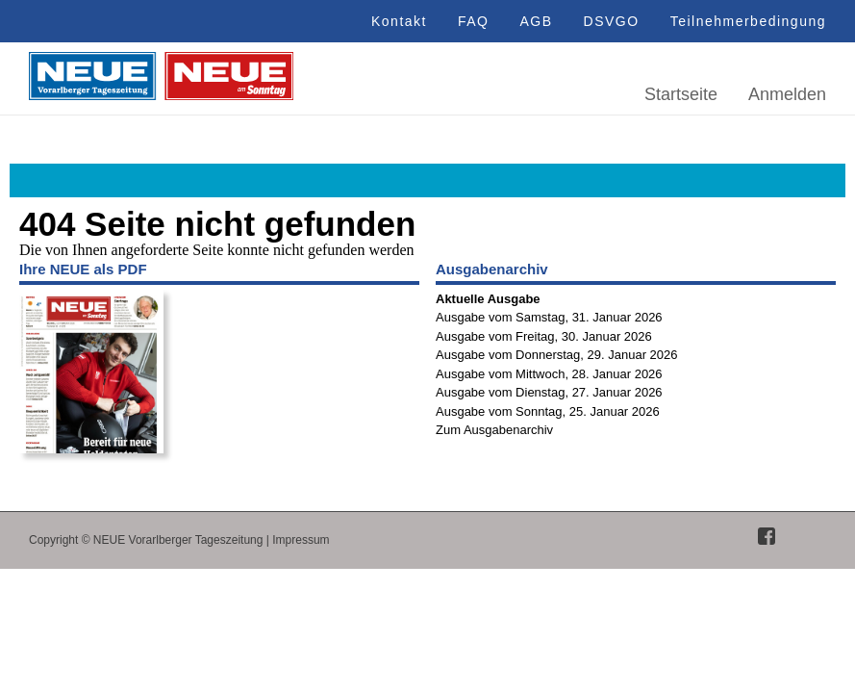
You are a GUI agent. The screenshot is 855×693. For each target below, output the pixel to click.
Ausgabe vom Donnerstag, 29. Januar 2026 (557, 354)
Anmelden (787, 94)
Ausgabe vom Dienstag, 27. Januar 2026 (549, 392)
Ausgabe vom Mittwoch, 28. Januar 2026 (549, 374)
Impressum (300, 540)
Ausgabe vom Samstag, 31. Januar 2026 (549, 317)
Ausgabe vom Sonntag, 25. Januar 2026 (548, 411)
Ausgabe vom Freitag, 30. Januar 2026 (544, 336)
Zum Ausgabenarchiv (494, 430)
